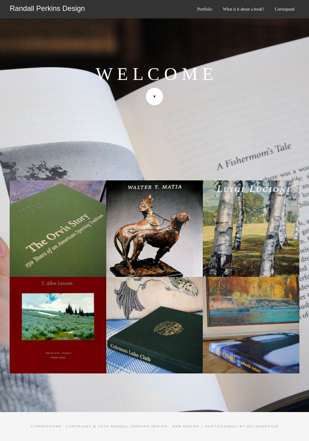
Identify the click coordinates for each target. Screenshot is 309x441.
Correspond (46, 426)
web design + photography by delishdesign (225, 426)
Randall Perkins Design (47, 8)
